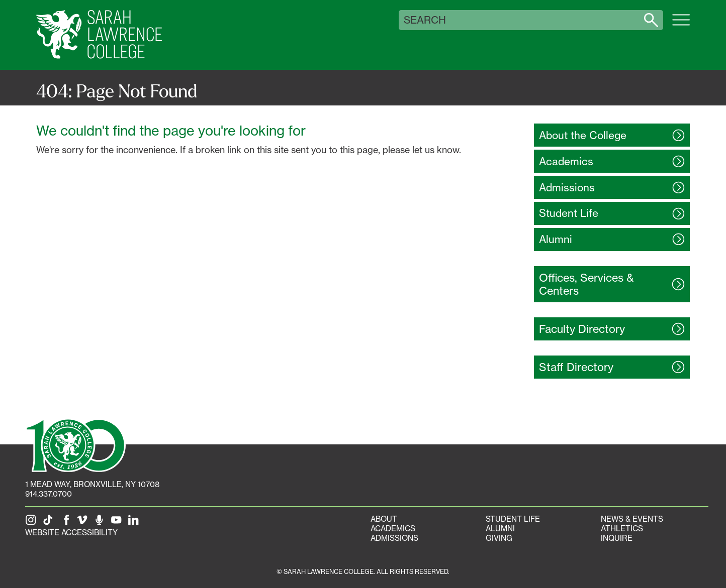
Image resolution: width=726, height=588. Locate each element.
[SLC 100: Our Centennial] (75, 444)
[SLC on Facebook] (66, 523)
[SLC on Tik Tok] (49, 523)
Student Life (513, 519)
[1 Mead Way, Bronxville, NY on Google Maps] (92, 484)
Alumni (500, 528)
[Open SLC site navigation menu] (681, 25)
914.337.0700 (48, 494)
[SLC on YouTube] (118, 523)
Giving (499, 538)
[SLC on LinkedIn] (135, 523)
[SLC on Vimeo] (84, 523)
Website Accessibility (71, 532)
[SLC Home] (99, 35)
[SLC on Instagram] (32, 523)
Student (568, 213)
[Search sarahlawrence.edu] (651, 20)
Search (425, 20)
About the (582, 135)
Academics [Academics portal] (393, 528)
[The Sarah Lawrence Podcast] (101, 523)
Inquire (616, 538)
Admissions (394, 538)
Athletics (622, 528)
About (384, 519)
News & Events (632, 519)
